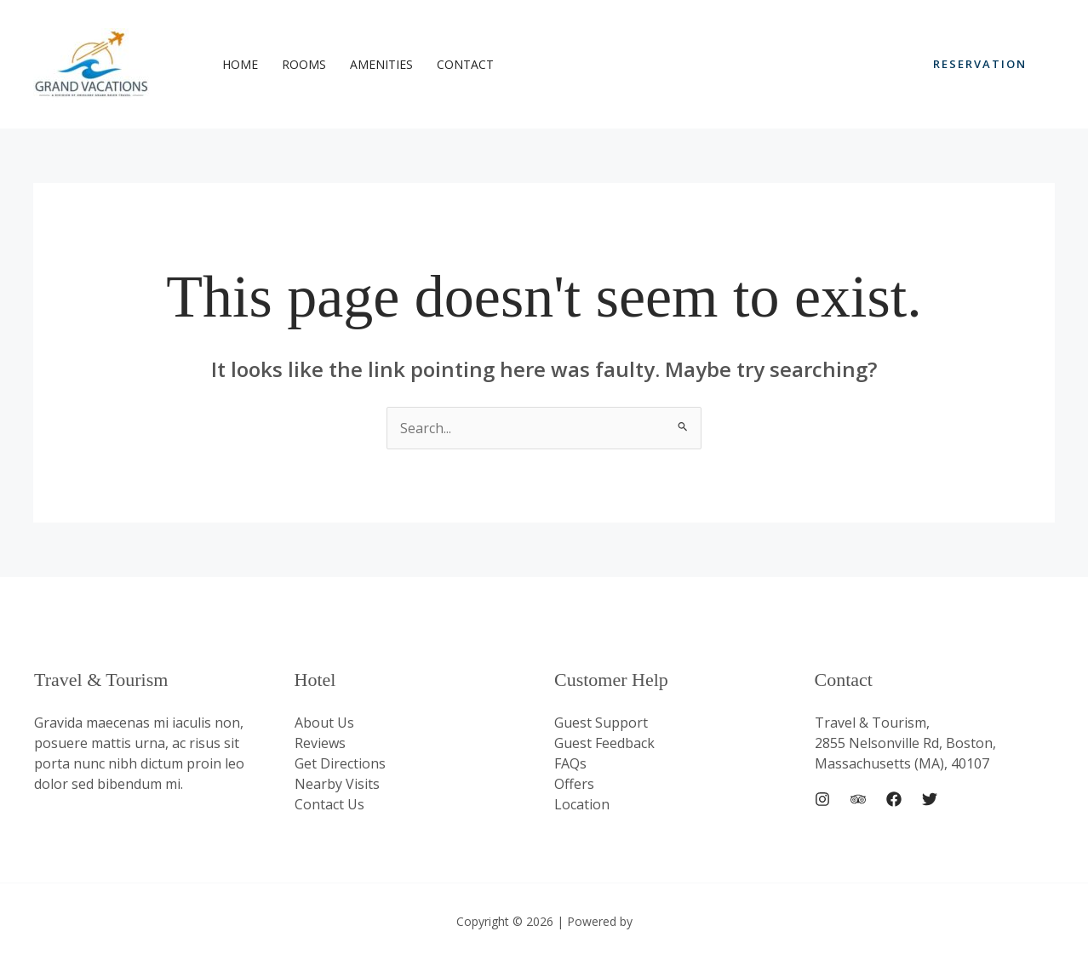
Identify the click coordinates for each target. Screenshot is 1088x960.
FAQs (570, 763)
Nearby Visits (337, 783)
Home (240, 64)
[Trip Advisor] (858, 799)
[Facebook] (894, 799)
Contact (465, 64)
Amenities (381, 64)
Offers (574, 783)
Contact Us (329, 804)
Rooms (304, 64)
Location (582, 804)
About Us (324, 722)
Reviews (320, 743)
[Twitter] (929, 799)
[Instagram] (822, 799)
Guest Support (601, 722)
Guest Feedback (604, 743)
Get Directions (340, 763)
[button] (980, 64)
